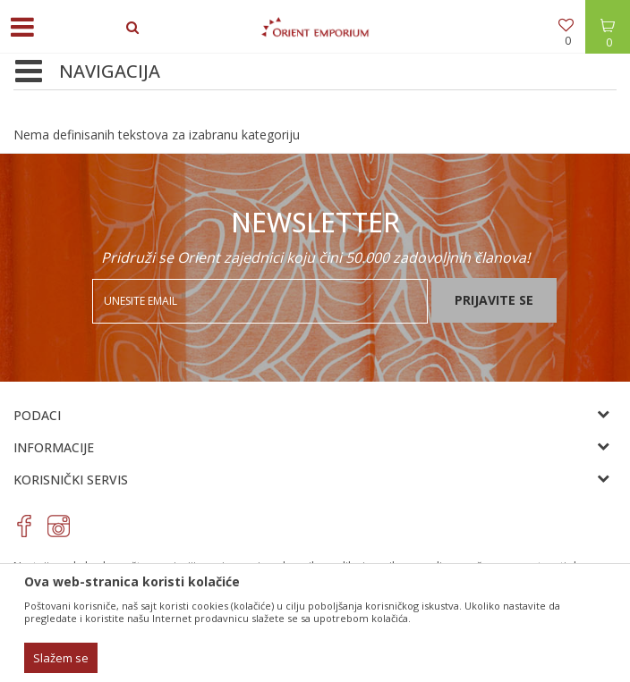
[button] (31, 72)
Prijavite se (494, 299)
